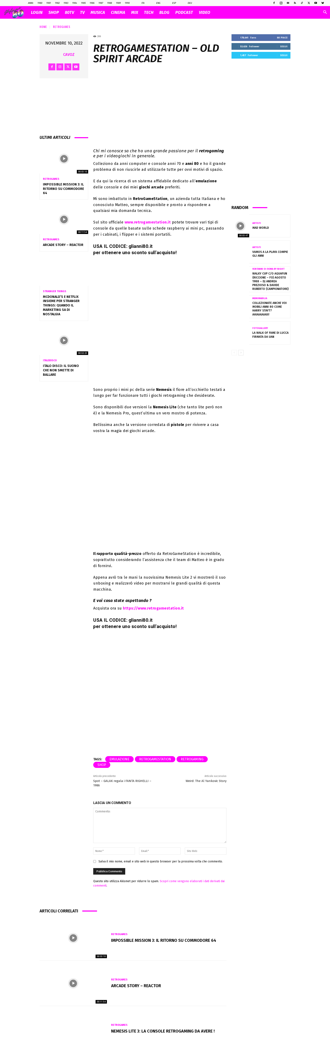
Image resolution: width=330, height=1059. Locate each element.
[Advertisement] (261, 131)
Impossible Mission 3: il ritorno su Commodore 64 (63, 188)
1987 (100, 3)
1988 (109, 3)
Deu (187, 3)
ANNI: (30, 3)
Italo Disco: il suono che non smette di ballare (61, 370)
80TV (69, 12)
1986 (92, 3)
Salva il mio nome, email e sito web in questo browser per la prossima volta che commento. (160, 861)
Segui (283, 46)
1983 (66, 3)
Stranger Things (54, 291)
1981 (48, 3)
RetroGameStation (155, 759)
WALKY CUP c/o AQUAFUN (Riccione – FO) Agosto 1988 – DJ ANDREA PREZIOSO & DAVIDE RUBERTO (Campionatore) (270, 281)
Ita (140, 3)
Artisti (256, 223)
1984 (74, 3)
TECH (148, 12)
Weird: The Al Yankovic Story (206, 781)
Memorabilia (259, 298)
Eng (156, 3)
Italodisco (50, 360)
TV (82, 12)
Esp (172, 3)
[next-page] (241, 352)
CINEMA (118, 12)
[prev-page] (234, 352)
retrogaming (192, 759)
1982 (57, 3)
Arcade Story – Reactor (63, 245)
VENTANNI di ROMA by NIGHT (268, 269)
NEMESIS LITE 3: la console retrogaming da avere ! (163, 1031)
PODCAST (184, 12)
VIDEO (204, 12)
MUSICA (97, 12)
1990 (127, 3)
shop (101, 765)
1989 (118, 3)
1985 (83, 3)
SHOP (53, 12)
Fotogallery (260, 328)
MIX (134, 12)
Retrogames (61, 26)
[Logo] (16, 12)
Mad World (260, 228)
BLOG (164, 12)
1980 (39, 3)
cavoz (69, 54)
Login (37, 12)
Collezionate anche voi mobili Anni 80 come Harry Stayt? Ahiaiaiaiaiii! (269, 308)
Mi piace (282, 37)
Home (43, 26)
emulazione (119, 759)
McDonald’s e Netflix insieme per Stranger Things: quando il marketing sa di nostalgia (61, 305)
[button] (325, 13)
